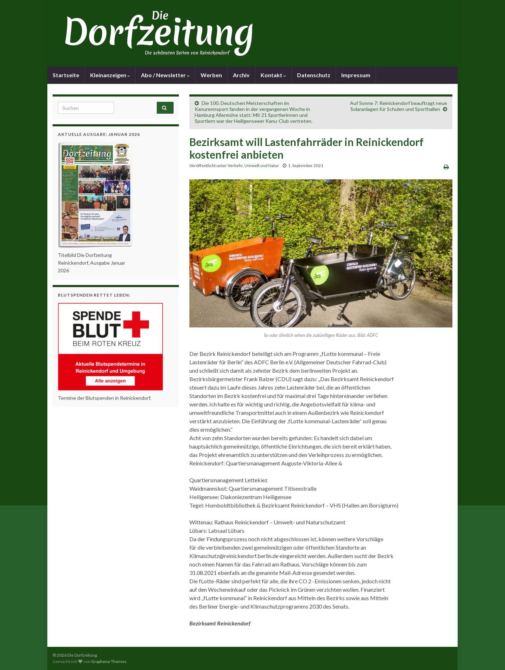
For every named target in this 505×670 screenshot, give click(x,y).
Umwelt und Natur (261, 165)
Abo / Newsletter (165, 75)
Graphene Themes (109, 661)
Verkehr (235, 165)
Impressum (355, 75)
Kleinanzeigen (110, 75)
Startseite (66, 75)
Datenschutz (313, 75)
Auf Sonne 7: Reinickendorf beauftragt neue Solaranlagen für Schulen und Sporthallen (398, 106)
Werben (211, 75)
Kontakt (273, 75)
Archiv (241, 75)
